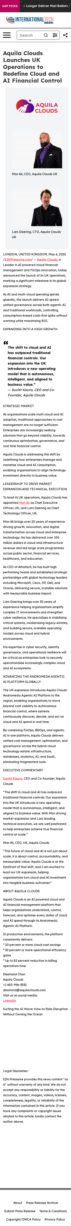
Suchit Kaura (12, 778)
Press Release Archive (42, 1203)
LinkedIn (9, 1001)
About (17, 1203)
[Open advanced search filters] (54, 35)
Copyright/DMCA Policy (23, 1219)
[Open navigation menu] (7, 35)
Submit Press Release (19, 1211)
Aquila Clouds (47, 259)
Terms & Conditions (53, 1211)
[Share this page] (65, 35)
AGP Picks (10, 6)
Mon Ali (24, 503)
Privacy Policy (54, 1219)
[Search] (29, 35)
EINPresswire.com (18, 259)
